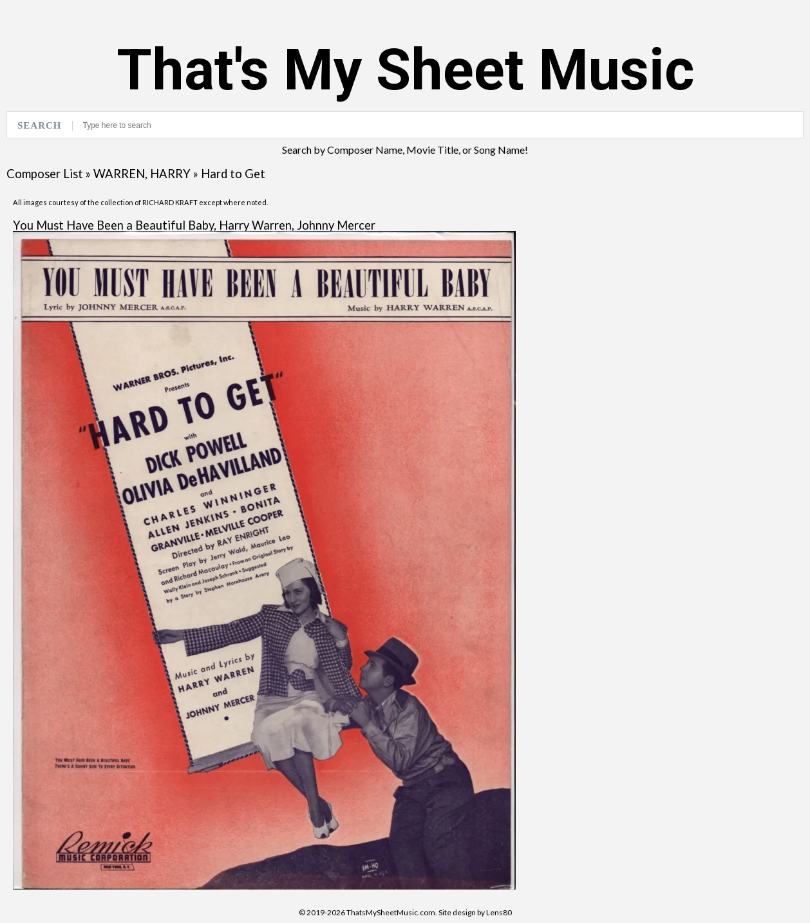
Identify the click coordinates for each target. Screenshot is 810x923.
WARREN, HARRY (142, 174)
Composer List (44, 174)
